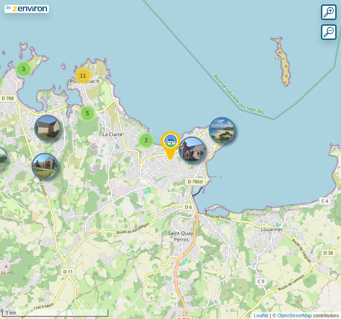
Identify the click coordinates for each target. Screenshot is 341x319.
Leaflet (261, 315)
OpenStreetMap (295, 315)
